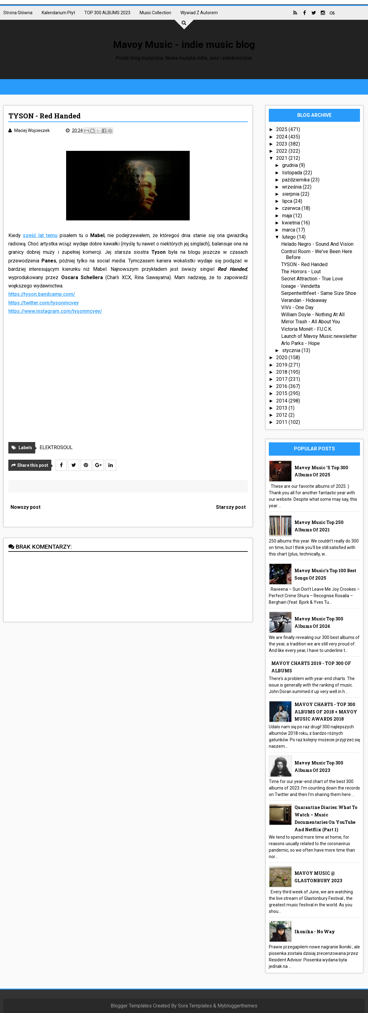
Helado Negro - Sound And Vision (317, 244)
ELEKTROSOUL (56, 447)
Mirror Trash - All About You (310, 322)
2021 (282, 158)
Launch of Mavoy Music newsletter (319, 336)
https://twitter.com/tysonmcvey (43, 303)
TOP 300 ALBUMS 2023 (107, 12)
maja (287, 216)
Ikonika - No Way (314, 931)
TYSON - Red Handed (304, 264)
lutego (289, 237)
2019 (282, 365)
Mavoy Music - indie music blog (184, 44)
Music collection (155, 12)
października (296, 180)
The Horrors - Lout (301, 272)
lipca (288, 201)
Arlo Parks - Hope (300, 343)
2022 (282, 151)
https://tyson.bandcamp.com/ (41, 294)
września (292, 187)
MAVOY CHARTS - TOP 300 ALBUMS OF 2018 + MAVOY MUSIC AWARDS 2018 (325, 711)
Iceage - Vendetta (300, 286)
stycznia (292, 350)
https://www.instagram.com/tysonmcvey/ (55, 311)
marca (289, 230)
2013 (282, 408)
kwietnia (291, 223)
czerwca (292, 208)
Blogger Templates (131, 1006)
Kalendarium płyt (58, 12)
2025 (282, 129)
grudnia (290, 165)
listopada (292, 173)
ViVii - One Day (297, 307)
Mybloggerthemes (237, 1006)
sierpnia (291, 194)
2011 (282, 422)
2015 (282, 393)
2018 (282, 372)
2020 (282, 357)
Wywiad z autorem (199, 12)
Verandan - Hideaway (304, 300)
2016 (282, 386)
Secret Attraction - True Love (312, 279)
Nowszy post (25, 507)
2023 (282, 144)
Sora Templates (195, 1006)
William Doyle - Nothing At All (313, 314)
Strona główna (17, 12)
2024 (282, 137)
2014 (282, 401)
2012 (282, 415)
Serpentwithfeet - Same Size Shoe (318, 293)
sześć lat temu (40, 235)
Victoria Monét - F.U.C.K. (306, 329)
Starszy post (231, 507)
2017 (282, 379)
